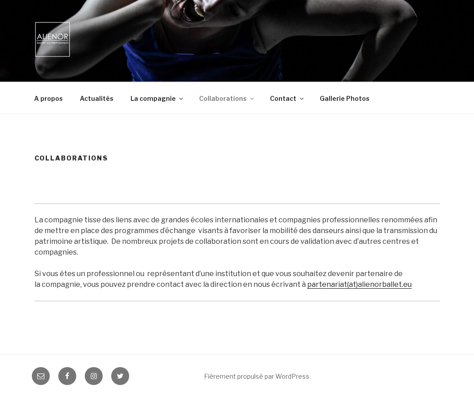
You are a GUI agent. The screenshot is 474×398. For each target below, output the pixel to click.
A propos (48, 98)
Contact (287, 98)
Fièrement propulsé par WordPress (256, 376)
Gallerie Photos (345, 98)
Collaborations (227, 98)
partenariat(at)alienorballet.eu (359, 284)
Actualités (96, 98)
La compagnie (157, 98)
